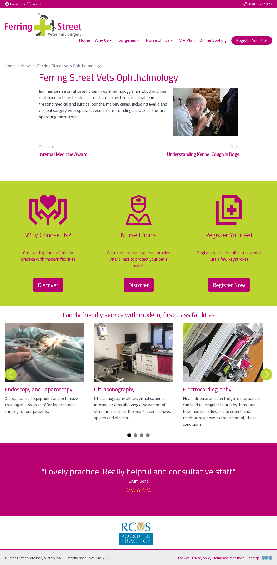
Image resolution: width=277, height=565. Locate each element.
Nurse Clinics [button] (159, 40)
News (26, 65)
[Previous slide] (11, 374)
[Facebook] (15, 4)
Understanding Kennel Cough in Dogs (203, 154)
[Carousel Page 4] (148, 435)
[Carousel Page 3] (141, 435)
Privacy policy (201, 557)
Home (84, 40)
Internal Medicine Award (63, 154)
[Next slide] (266, 374)
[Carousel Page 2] (135, 435)
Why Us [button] (104, 40)
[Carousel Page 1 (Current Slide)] (129, 435)
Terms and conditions (229, 557)
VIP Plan (187, 40)
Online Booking (213, 40)
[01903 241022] (257, 4)
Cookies (184, 557)
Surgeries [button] (129, 40)
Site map (253, 557)
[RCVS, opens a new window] (136, 533)
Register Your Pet (251, 40)
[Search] (34, 4)
